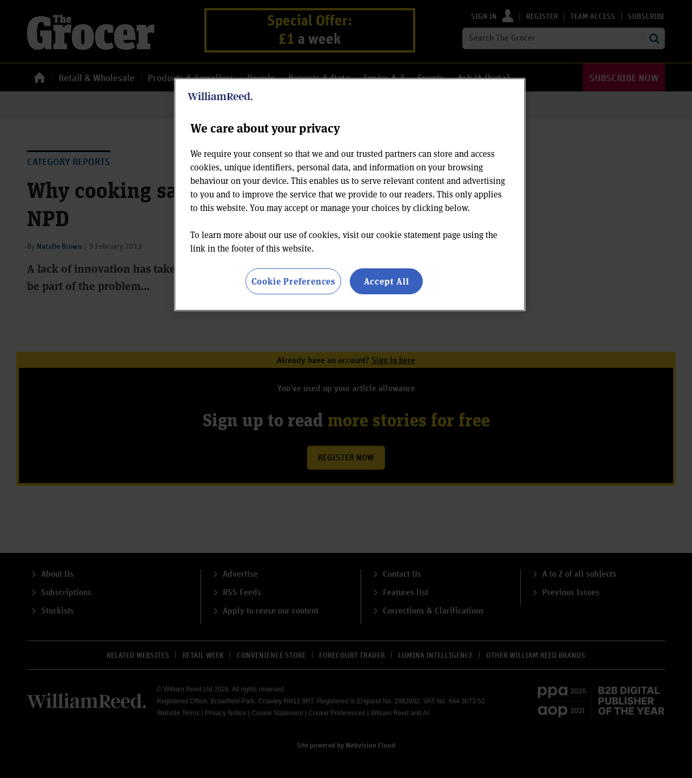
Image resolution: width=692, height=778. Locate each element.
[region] (349, 194)
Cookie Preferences (293, 281)
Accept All (386, 281)
